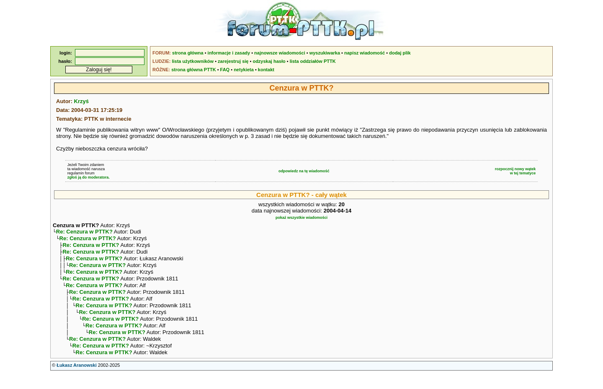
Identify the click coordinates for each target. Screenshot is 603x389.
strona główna (188, 52)
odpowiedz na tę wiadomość (304, 171)
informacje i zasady (229, 52)
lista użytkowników (193, 61)
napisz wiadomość (364, 52)
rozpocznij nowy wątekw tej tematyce (515, 171)
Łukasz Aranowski (77, 381)
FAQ (225, 69)
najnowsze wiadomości (279, 52)
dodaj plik (399, 52)
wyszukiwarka (324, 52)
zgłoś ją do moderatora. (88, 177)
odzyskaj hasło (269, 61)
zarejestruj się (233, 61)
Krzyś (81, 101)
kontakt (266, 69)
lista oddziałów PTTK (313, 61)
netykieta (244, 69)
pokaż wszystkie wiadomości (301, 217)
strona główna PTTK (193, 69)
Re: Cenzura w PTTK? (84, 232)
